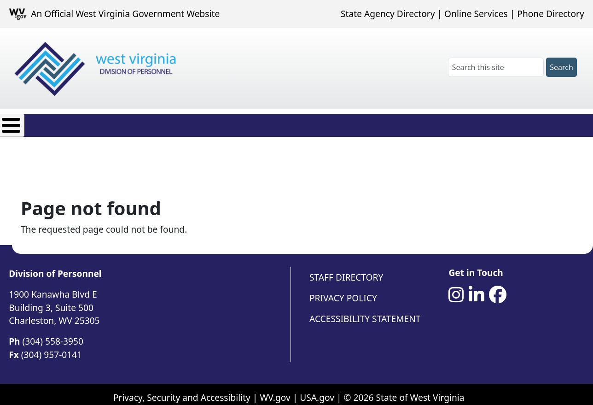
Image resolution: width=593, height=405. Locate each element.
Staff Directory (346, 270)
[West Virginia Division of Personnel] (97, 69)
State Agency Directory (388, 13)
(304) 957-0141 (51, 347)
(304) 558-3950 (53, 334)
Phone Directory (550, 13)
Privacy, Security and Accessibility (181, 390)
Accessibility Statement (364, 311)
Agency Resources (279, 123)
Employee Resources (180, 123)
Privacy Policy (343, 291)
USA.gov (317, 390)
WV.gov (275, 390)
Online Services (476, 13)
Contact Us (357, 123)
